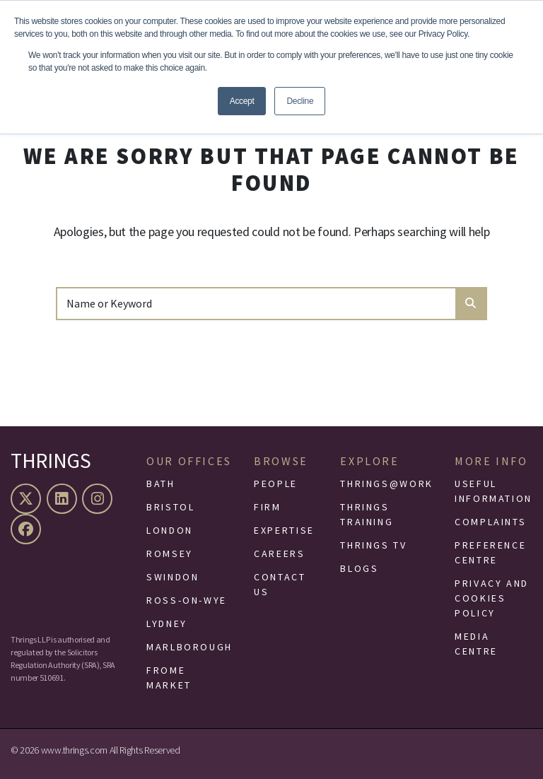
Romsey (169, 553)
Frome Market (169, 677)
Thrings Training (366, 514)
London (169, 530)
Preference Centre (490, 552)
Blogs (359, 568)
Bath (160, 483)
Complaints (490, 521)
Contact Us (279, 584)
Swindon (172, 576)
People (276, 483)
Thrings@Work (386, 483)
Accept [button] (242, 101)
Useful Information (493, 491)
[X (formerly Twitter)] (28, 499)
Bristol (170, 506)
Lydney (166, 623)
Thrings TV (373, 545)
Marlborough (189, 646)
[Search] (256, 303)
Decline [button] (299, 101)
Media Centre (476, 643)
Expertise (284, 530)
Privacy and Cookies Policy (492, 598)
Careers (279, 553)
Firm (267, 506)
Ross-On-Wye (186, 600)
